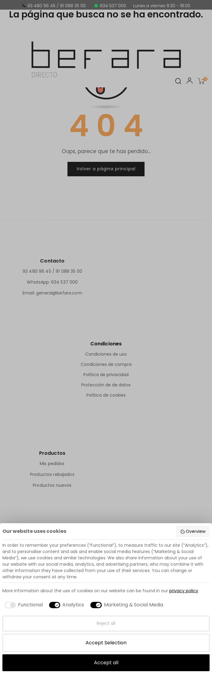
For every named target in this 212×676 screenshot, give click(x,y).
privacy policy (183, 591)
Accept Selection (106, 642)
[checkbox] (22, 604)
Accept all (106, 662)
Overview (193, 531)
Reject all (106, 623)
